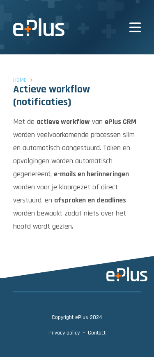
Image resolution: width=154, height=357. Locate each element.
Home (20, 80)
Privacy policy (64, 333)
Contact (97, 333)
